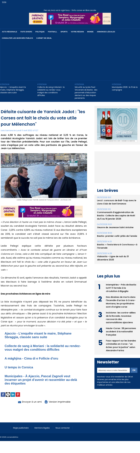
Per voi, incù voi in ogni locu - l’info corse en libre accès (70, 10)
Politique (39, 32)
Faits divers (26, 32)
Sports (64, 32)
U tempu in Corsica (19, 367)
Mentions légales (42, 428)
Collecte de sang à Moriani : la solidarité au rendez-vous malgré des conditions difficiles (51, 91)
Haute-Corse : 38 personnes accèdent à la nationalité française (121, 337)
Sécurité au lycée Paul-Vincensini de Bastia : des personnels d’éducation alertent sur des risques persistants (86, 92)
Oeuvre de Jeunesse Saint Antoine (115, 233)
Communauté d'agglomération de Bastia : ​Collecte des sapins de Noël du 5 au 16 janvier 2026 (116, 221)
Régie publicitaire (21, 428)
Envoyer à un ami (30, 401)
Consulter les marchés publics (17, 38)
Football (52, 32)
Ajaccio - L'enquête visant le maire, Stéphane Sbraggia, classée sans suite (13, 90)
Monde (90, 32)
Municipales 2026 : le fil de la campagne (125, 88)
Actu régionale (9, 32)
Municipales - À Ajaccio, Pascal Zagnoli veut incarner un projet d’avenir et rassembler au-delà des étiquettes (41, 379)
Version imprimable (57, 401)
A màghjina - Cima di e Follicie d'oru (31, 358)
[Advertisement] (68, 61)
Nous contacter (63, 428)
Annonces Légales (106, 32)
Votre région (77, 32)
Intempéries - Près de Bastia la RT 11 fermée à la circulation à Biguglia (121, 294)
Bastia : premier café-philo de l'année (117, 241)
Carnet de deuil (44, 38)
